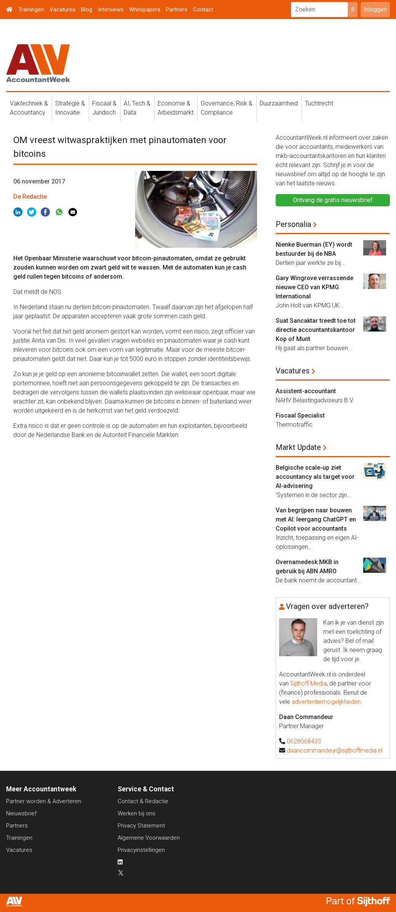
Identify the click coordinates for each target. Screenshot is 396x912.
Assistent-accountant (306, 391)
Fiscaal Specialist (300, 415)
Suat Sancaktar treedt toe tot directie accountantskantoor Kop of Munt (316, 330)
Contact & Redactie (143, 801)
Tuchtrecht (319, 103)
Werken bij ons (136, 813)
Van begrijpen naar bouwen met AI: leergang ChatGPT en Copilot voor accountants (316, 519)
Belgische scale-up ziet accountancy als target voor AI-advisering (315, 476)
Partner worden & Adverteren (43, 801)
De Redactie (30, 196)
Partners (176, 9)
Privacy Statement (141, 825)
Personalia (293, 224)
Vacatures (62, 9)
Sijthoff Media (308, 683)
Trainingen (31, 9)
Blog (86, 9)
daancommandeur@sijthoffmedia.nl (334, 750)
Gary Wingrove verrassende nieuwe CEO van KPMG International (314, 287)
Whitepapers (144, 9)
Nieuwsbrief (21, 813)
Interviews (110, 9)
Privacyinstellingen (141, 850)
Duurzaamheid (279, 103)
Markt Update (298, 447)
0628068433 (304, 741)
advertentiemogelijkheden (326, 701)
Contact (203, 9)
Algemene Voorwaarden (149, 837)
